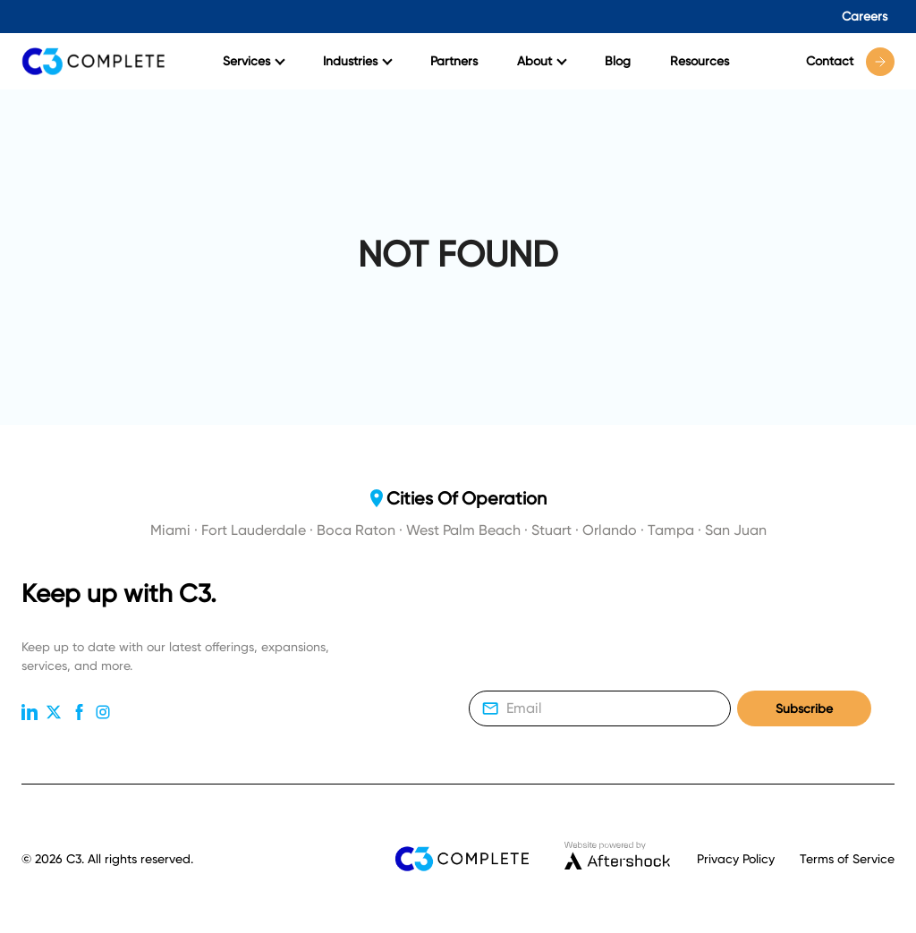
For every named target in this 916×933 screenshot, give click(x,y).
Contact (850, 61)
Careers (864, 16)
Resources (699, 61)
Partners (454, 61)
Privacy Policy (736, 859)
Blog (618, 61)
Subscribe (804, 708)
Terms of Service (847, 859)
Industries (358, 61)
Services (254, 61)
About (542, 61)
